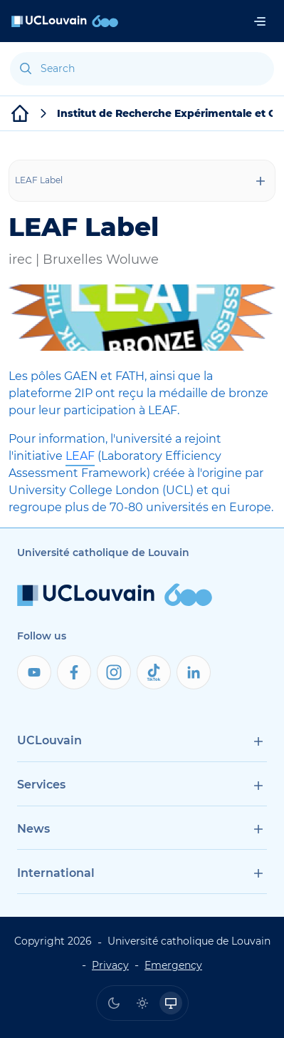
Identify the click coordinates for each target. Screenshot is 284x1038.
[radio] (113, 1003)
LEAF (80, 456)
